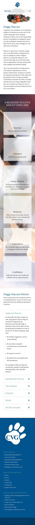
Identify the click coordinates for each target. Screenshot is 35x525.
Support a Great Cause (10, 487)
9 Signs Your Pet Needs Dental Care (13, 502)
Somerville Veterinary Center (12, 464)
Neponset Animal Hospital (11, 462)
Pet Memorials (8, 485)
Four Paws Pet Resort (10, 457)
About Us (7, 480)
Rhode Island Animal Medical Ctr (13, 455)
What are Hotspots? (9, 504)
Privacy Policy (8, 482)
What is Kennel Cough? (11, 507)
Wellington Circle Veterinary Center (13, 467)
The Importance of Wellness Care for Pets (15, 509)
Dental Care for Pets (10, 499)
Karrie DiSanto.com (20, 522)
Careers (7, 475)
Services (7, 477)
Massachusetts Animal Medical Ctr (13, 459)
